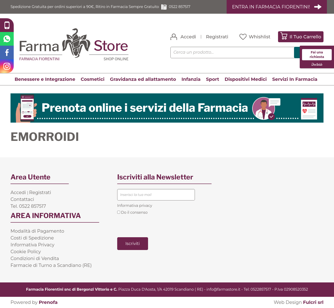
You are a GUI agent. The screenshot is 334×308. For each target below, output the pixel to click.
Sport (212, 79)
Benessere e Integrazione (45, 79)
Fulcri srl (313, 302)
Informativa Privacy (32, 244)
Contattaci (22, 199)
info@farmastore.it (223, 289)
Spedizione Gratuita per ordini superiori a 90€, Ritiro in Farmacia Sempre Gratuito (85, 7)
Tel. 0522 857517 (28, 206)
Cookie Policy (26, 251)
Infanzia (191, 79)
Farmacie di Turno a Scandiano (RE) (51, 265)
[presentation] (152, 225)
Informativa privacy (134, 205)
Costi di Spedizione (32, 238)
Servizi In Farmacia (295, 79)
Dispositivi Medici (246, 79)
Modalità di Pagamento (37, 231)
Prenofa (48, 302)
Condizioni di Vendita (35, 258)
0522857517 (261, 289)
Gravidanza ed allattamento (143, 79)
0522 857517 (179, 7)
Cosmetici (92, 79)
